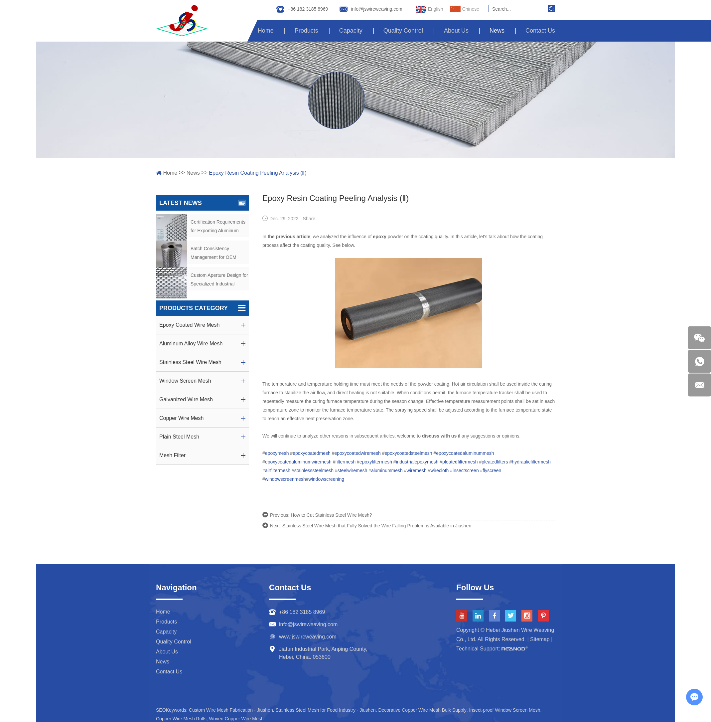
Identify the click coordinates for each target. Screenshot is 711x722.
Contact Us (540, 30)
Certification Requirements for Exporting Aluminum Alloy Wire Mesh (218, 227)
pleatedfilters (495, 461)
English (429, 9)
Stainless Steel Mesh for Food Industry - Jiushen (325, 710)
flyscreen (492, 470)
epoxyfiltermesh (375, 461)
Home (268, 30)
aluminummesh (387, 470)
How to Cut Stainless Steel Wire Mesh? (331, 515)
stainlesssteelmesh (314, 470)
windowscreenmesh (285, 479)
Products (309, 30)
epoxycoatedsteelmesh (408, 453)
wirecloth (439, 470)
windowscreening (326, 479)
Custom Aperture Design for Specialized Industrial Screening (219, 280)
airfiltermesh (277, 470)
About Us (457, 30)
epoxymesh (277, 453)
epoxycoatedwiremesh (357, 453)
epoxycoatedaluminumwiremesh (298, 461)
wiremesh (417, 470)
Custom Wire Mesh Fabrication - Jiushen (231, 710)
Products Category (202, 308)
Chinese (464, 9)
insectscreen (466, 470)
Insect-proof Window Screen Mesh (504, 710)
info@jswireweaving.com (376, 9)
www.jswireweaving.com (308, 636)
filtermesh (346, 461)
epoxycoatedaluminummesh (465, 453)
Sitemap (540, 639)
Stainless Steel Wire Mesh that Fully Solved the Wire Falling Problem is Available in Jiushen (377, 525)
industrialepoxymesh (417, 461)
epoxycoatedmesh (312, 453)
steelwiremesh (352, 470)
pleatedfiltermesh (460, 461)
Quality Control (404, 30)
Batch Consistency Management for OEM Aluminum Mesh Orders (215, 254)
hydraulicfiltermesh (531, 461)
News (497, 30)
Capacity (352, 30)
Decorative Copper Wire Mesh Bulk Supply (422, 710)
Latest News (202, 203)
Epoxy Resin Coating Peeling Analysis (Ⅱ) (257, 173)
